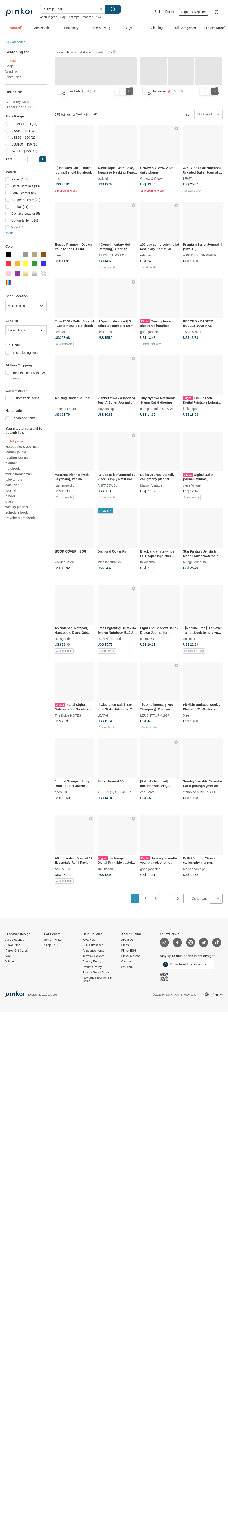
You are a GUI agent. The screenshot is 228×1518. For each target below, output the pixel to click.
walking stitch (64, 562)
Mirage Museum (194, 562)
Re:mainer (62, 332)
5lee (58, 255)
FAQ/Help (89, 939)
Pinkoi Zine (13, 77)
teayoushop (106, 408)
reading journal (16, 457)
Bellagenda (63, 639)
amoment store (65, 408)
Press (125, 945)
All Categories (15, 42)
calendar (12, 485)
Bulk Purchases (93, 945)
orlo (57, 178)
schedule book (16, 512)
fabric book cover (18, 474)
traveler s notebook (20, 518)
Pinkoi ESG (128, 950)
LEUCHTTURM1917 (112, 255)
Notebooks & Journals (22, 447)
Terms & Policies (93, 956)
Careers (126, 961)
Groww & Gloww (152, 178)
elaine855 (147, 639)
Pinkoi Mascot (130, 956)
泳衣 (99, 17)
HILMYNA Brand (109, 639)
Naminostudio (64, 485)
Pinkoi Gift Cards (16, 950)
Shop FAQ (51, 945)
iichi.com (127, 967)
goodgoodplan (150, 332)
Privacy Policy (92, 961)
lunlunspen (191, 408)
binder (10, 496)
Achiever (189, 639)
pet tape (74, 17)
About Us (127, 939)
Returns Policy (92, 967)
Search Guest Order (96, 972)
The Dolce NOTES (68, 715)
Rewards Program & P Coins (97, 979)
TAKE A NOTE (193, 332)
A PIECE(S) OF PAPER (200, 255)
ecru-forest (105, 332)
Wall (8, 956)
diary (9, 501)
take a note (13, 479)
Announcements (93, 950)
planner (11, 463)
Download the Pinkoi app (187, 964)
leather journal (16, 452)
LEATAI (188, 178)
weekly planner (16, 507)
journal (10, 490)
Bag (63, 17)
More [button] (9, 233)
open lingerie (48, 17)
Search (113, 9)
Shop (9, 66)
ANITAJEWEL (107, 485)
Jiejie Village (192, 485)
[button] (42, 159)
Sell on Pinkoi (164, 11)
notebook (12, 468)
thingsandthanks (109, 562)
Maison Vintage (151, 485)
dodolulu (104, 178)
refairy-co (146, 255)
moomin (88, 17)
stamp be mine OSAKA (156, 408)
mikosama (147, 562)
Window (11, 71)
